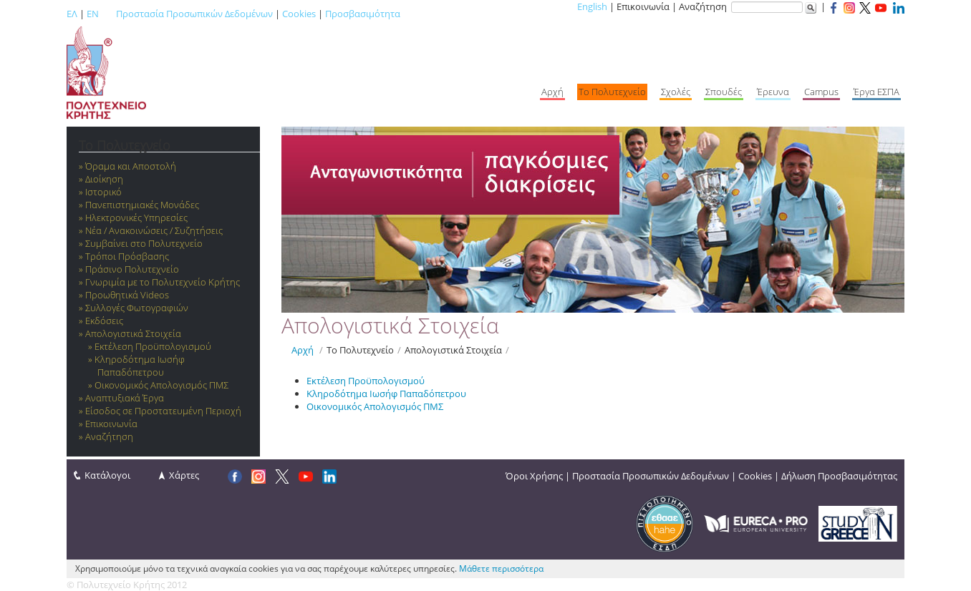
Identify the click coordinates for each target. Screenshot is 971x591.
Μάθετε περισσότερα (501, 568)
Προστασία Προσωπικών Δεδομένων (194, 13)
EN (93, 13)
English (592, 6)
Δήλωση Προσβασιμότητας (839, 475)
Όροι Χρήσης (534, 475)
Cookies (299, 13)
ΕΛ (72, 13)
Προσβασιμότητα (362, 13)
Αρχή (302, 349)
